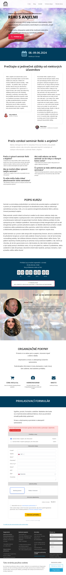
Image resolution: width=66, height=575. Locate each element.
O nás (29, 4)
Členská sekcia (59, 4)
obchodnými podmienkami (29, 505)
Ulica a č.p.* (13, 463)
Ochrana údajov (49, 4)
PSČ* (11, 470)
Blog (34, 4)
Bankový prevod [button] (17, 490)
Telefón (12, 453)
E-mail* (12, 450)
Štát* (11, 473)
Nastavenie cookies (56, 562)
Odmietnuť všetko (56, 566)
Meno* (11, 457)
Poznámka (12, 477)
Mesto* (12, 467)
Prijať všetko (56, 570)
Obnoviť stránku (15, 430)
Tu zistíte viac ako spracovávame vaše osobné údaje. (15, 524)
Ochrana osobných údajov (35, 509)
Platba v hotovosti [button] (33, 490)
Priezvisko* (13, 460)
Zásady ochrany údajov (39, 556)
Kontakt (40, 4)
